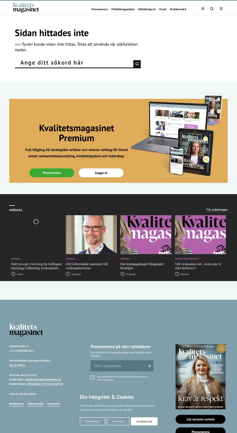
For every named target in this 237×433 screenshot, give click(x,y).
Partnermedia (36, 403)
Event (162, 9)
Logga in (101, 173)
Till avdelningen (217, 209)
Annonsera (53, 403)
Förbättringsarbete (123, 9)
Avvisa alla (118, 421)
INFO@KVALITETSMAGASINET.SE (45, 384)
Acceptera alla (144, 421)
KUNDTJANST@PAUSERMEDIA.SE (43, 379)
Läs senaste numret (200, 419)
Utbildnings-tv (147, 9)
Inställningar (92, 421)
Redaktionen (16, 403)
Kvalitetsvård (178, 9)
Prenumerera (100, 9)
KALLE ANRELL (17, 365)
